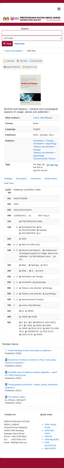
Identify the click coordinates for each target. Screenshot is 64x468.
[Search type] (32, 38)
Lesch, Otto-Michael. (43, 118)
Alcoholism (38, 140)
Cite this (10, 61)
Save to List (31, 67)
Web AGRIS (50, 448)
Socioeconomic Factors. (44, 158)
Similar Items (51, 178)
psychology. (51, 143)
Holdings (8, 178)
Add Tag (52, 165)
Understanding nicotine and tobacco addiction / (30, 350)
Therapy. (50, 140)
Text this (23, 61)
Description (21, 178)
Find (7, 43)
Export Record (13, 67)
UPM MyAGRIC (52, 439)
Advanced (19, 43)
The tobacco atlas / (17, 397)
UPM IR (48, 436)
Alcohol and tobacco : (14, 51)
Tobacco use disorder (43, 146)
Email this (37, 61)
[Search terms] (32, 32)
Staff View (8, 183)
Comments (36, 178)
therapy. (37, 149)
